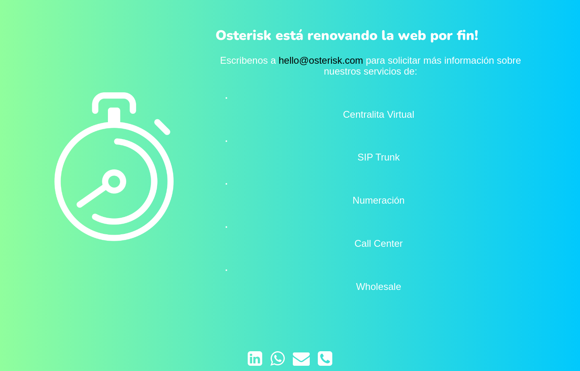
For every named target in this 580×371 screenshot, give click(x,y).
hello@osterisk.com (321, 60)
